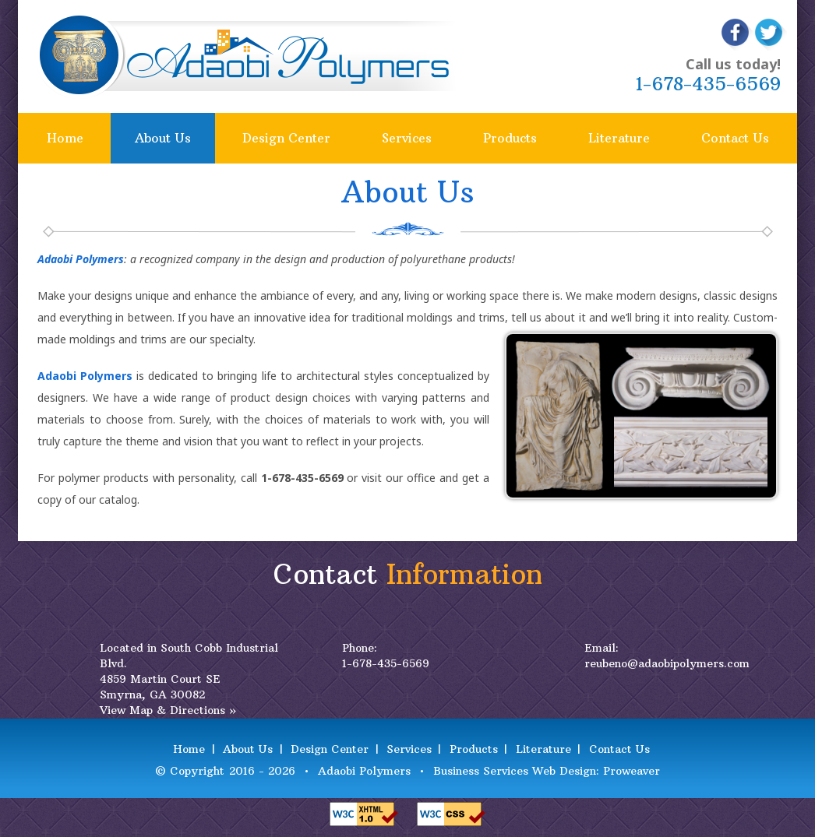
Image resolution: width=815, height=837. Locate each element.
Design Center (286, 138)
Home (65, 138)
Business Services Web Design (514, 771)
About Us (163, 138)
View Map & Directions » (168, 710)
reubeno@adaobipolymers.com (667, 663)
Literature (619, 138)
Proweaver (631, 771)
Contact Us (735, 138)
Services (407, 138)
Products (510, 138)
